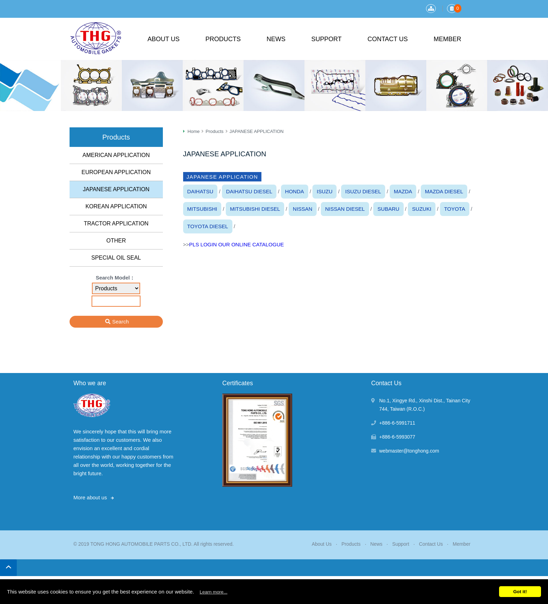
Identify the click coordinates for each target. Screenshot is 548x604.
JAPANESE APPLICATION (116, 189)
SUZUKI (421, 209)
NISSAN (302, 209)
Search (120, 322)
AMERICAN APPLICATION (116, 155)
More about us (90, 497)
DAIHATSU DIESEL (249, 191)
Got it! (520, 591)
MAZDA (403, 191)
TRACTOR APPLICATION (116, 223)
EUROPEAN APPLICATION (116, 172)
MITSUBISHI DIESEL (255, 209)
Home (194, 131)
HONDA (294, 191)
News (276, 39)
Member (447, 39)
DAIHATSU (200, 191)
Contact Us (387, 39)
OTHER (116, 241)
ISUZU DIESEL (363, 191)
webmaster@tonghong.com (409, 451)
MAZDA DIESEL (444, 191)
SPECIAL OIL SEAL (116, 258)
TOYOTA (454, 209)
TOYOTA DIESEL (207, 226)
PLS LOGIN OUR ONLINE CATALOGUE (236, 244)
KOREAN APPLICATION (116, 206)
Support (326, 39)
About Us (163, 39)
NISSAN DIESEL (345, 209)
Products (223, 39)
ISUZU (324, 191)
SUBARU (388, 209)
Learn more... (213, 592)
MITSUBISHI (202, 209)
